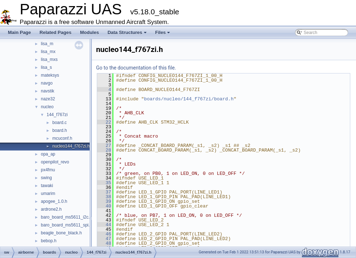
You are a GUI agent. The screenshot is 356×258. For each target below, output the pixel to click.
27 (104, 145)
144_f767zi (57, 114)
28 (104, 150)
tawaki (47, 185)
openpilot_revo (55, 161)
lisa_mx (48, 51)
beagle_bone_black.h (61, 232)
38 (104, 197)
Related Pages (55, 32)
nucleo (47, 106)
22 (104, 122)
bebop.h (48, 240)
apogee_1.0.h (54, 201)
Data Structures (127, 32)
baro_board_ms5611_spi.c (66, 225)
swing (46, 177)
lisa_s (46, 67)
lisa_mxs (49, 59)
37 (104, 192)
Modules (89, 32)
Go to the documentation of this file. (136, 68)
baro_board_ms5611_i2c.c (66, 217)
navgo (47, 83)
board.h (59, 130)
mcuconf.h (62, 138)
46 (104, 234)
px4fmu (48, 169)
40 (104, 206)
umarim (48, 193)
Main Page (19, 32)
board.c (59, 122)
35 (104, 183)
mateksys (50, 75)
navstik (47, 91)
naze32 (48, 98)
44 (104, 224)
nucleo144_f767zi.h (71, 146)
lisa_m (47, 43)
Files (162, 32)
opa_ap (48, 154)
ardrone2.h (51, 209)
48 (104, 243)
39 (104, 201)
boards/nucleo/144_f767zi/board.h (189, 99)
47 (104, 238)
